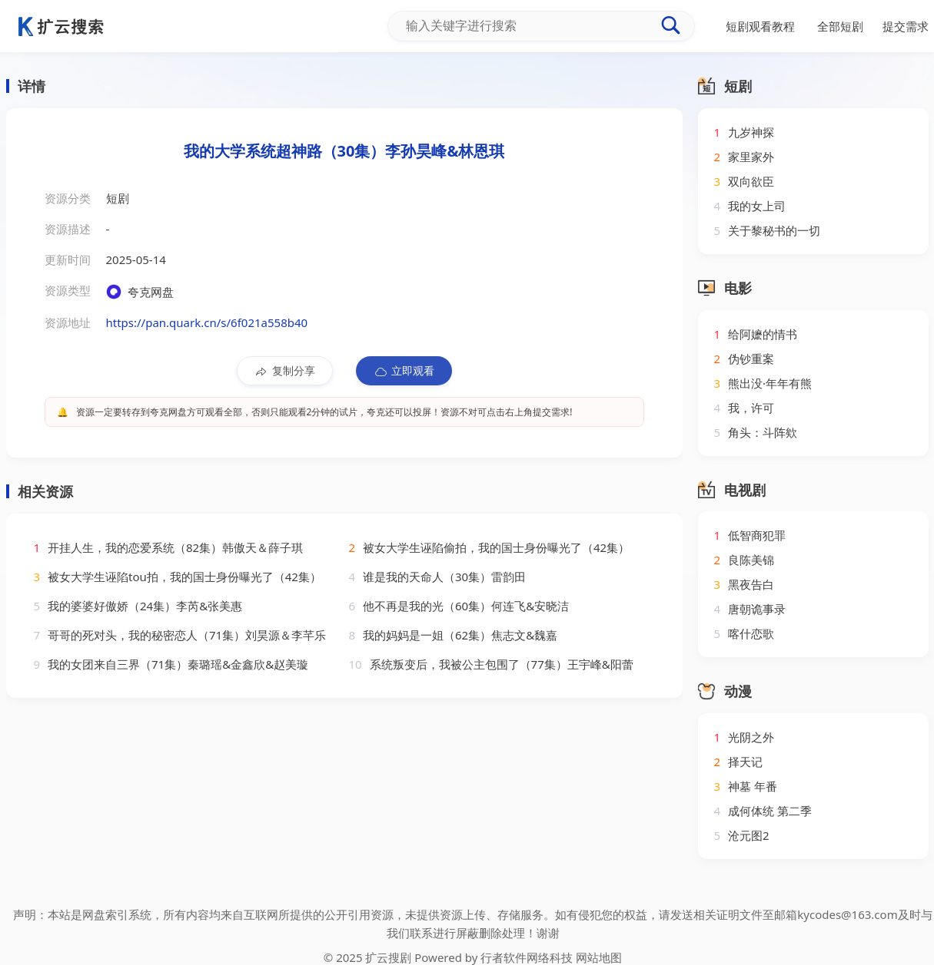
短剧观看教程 (760, 26)
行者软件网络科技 (526, 957)
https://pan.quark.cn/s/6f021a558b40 (207, 322)
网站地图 (599, 957)
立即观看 (404, 370)
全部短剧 (840, 26)
